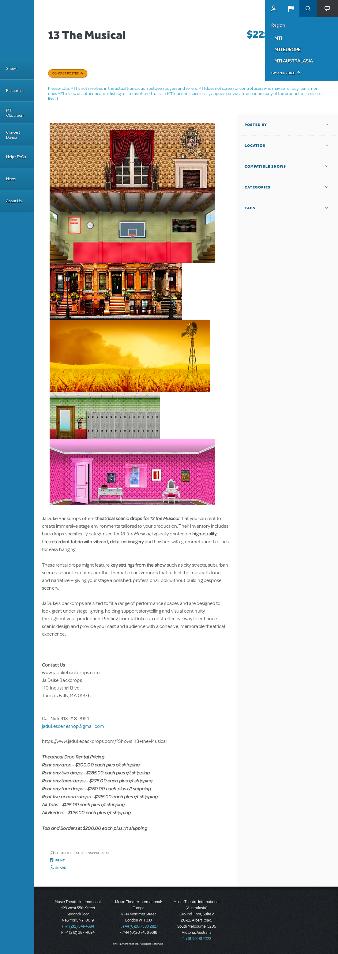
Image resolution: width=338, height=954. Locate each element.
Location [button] (255, 145)
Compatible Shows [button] (265, 166)
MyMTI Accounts (273, 8)
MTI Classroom (15, 113)
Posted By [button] (256, 125)
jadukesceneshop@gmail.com (73, 726)
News (11, 178)
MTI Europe (287, 49)
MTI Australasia (293, 61)
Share (60, 867)
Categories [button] (257, 187)
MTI (278, 38)
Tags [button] (250, 208)
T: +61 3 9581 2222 (196, 938)
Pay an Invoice (283, 73)
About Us (14, 200)
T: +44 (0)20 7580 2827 (138, 926)
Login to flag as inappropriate (83, 853)
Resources (15, 90)
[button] (290, 8)
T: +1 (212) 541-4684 (78, 926)
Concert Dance (13, 135)
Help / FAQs (16, 156)
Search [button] (308, 8)
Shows (11, 68)
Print (60, 860)
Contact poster (65, 73)
